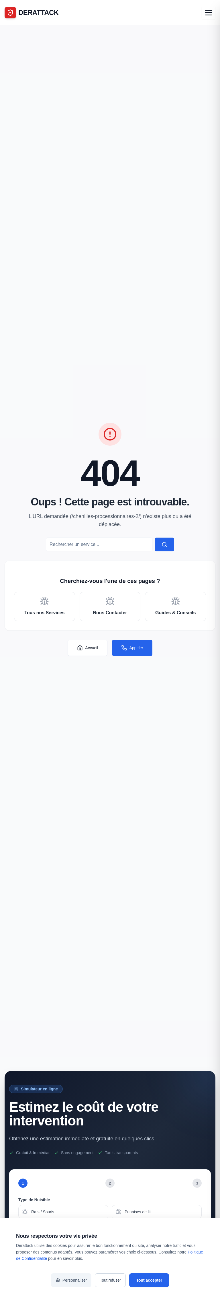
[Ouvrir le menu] (208, 13)
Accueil (87, 648)
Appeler (132, 648)
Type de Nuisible (34, 1200)
